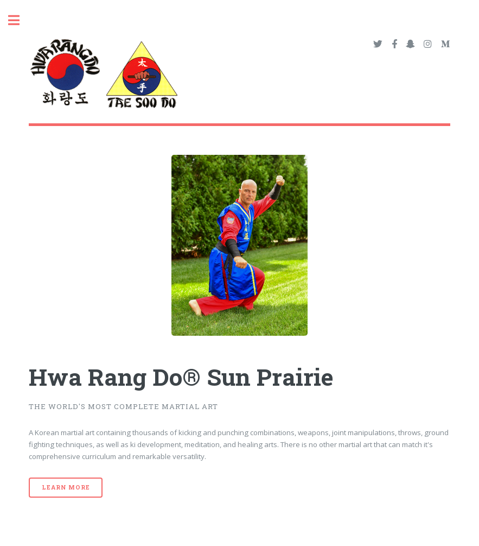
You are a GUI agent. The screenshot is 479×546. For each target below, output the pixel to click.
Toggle (19, 20)
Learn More (66, 487)
